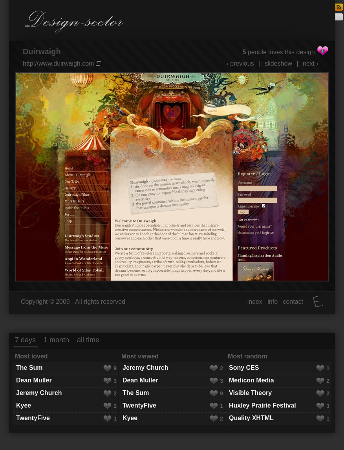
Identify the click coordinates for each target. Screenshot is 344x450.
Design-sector (74, 22)
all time (88, 340)
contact (293, 301)
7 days (25, 340)
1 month (56, 340)
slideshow (278, 63)
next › (310, 63)
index (254, 301)
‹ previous (240, 63)
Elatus (318, 301)
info (272, 301)
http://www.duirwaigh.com (62, 63)
